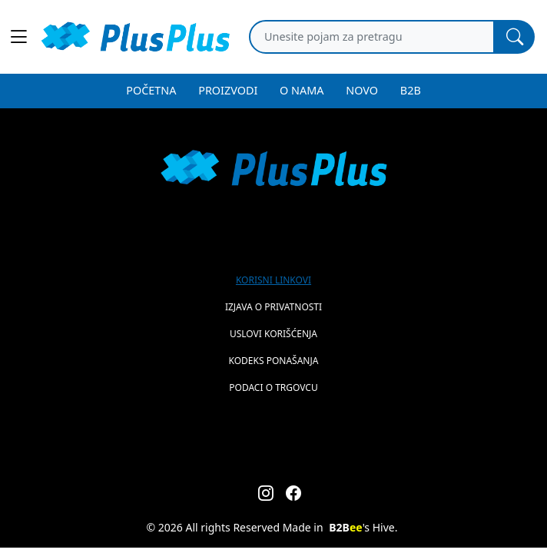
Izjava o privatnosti (273, 306)
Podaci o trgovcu (273, 387)
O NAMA (301, 90)
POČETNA (151, 90)
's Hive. (363, 527)
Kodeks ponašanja (274, 360)
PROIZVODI (227, 90)
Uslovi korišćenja (273, 333)
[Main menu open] (18, 36)
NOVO (362, 90)
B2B (410, 90)
